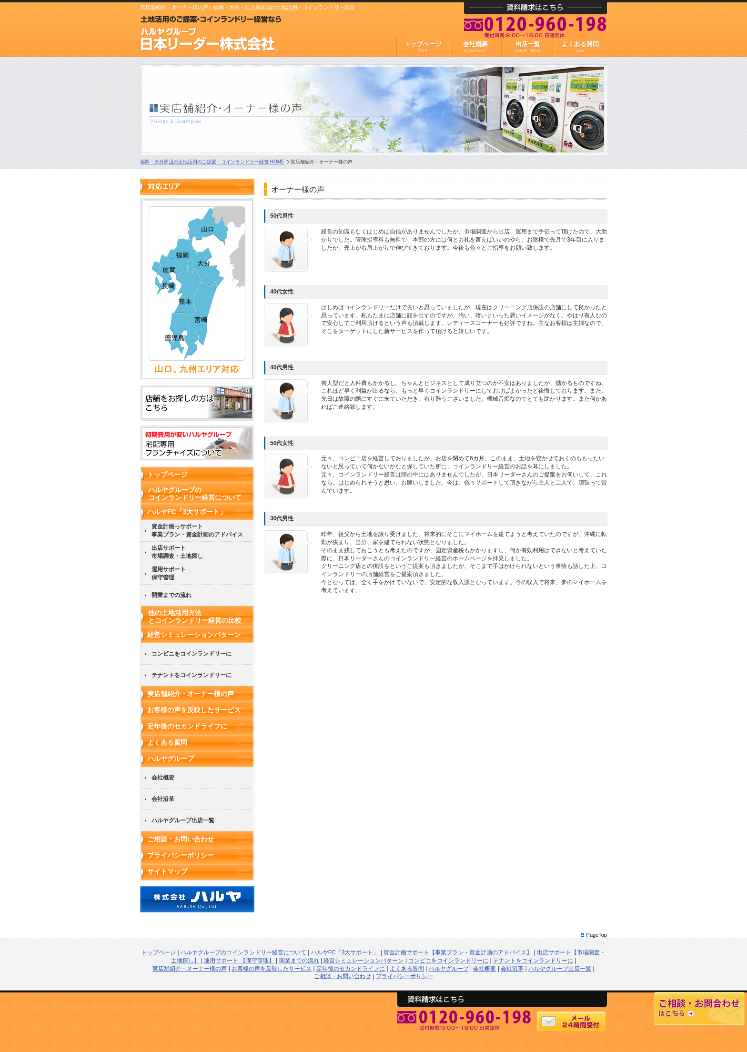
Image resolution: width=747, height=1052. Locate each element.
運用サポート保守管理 (168, 573)
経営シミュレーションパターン (194, 634)
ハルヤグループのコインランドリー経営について (195, 493)
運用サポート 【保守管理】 (239, 960)
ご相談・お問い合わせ (180, 839)
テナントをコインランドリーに (191, 675)
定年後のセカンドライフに (187, 726)
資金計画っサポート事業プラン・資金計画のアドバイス (197, 530)
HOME (212, 161)
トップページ (167, 474)
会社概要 (162, 777)
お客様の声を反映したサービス (194, 710)
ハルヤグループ (170, 758)
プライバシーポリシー (180, 855)
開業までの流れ (171, 595)
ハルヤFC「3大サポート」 (186, 512)
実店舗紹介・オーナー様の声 (190, 694)
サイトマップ (167, 871)
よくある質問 (167, 742)
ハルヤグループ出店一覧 (182, 820)
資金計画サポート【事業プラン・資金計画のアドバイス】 (458, 952)
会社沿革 (162, 799)
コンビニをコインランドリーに (191, 653)
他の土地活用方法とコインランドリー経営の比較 (195, 616)
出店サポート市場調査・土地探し (177, 552)
